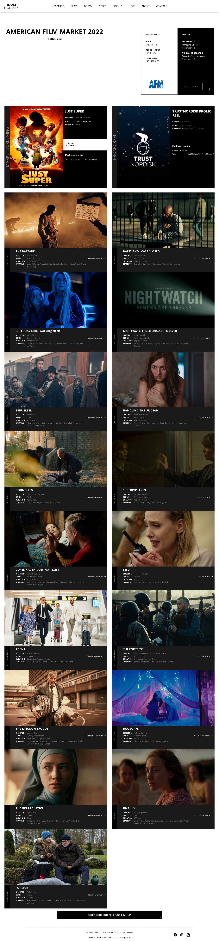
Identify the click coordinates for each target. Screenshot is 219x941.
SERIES (102, 6)
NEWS (132, 6)
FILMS (74, 6)
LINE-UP (117, 6)
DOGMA (88, 6)
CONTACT (161, 6)
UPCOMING (58, 6)
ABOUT (146, 6)
